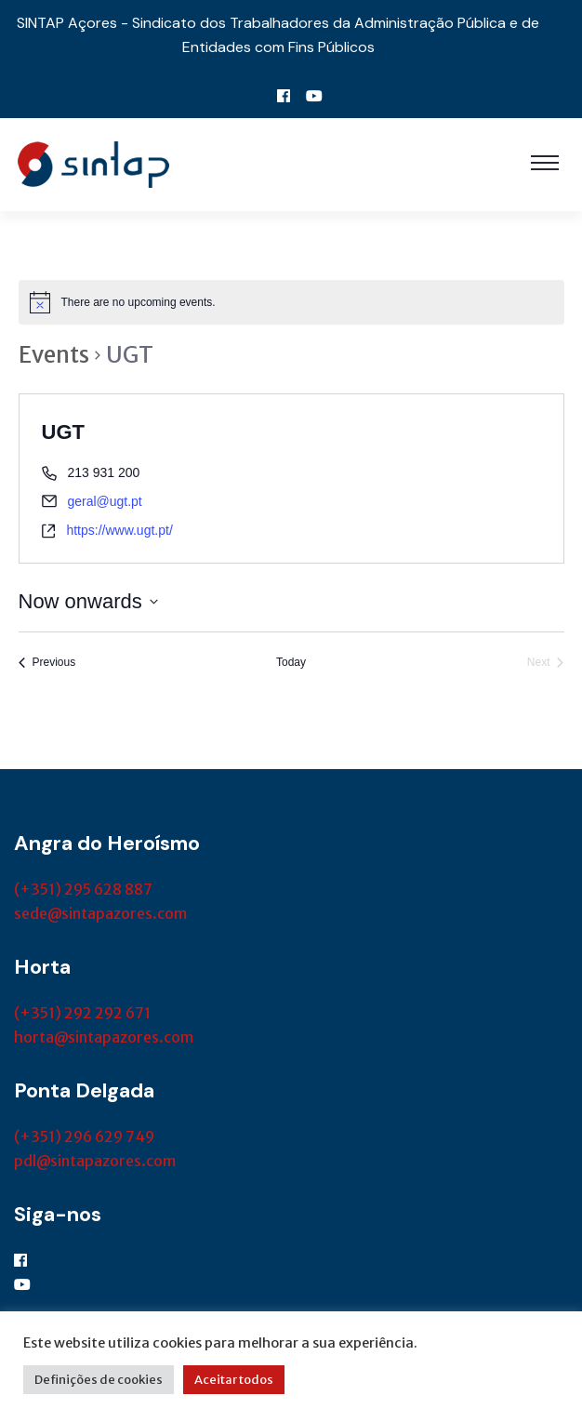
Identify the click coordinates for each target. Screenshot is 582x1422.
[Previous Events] (47, 663)
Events (54, 354)
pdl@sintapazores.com (95, 1160)
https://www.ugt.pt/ (119, 530)
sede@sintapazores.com (100, 913)
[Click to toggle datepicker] (88, 601)
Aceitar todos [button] (233, 1380)
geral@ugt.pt (104, 501)
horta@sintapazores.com (103, 1037)
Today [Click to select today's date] (291, 662)
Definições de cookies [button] (98, 1380)
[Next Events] (545, 663)
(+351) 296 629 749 (84, 1136)
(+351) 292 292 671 (82, 1012)
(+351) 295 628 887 (83, 889)
